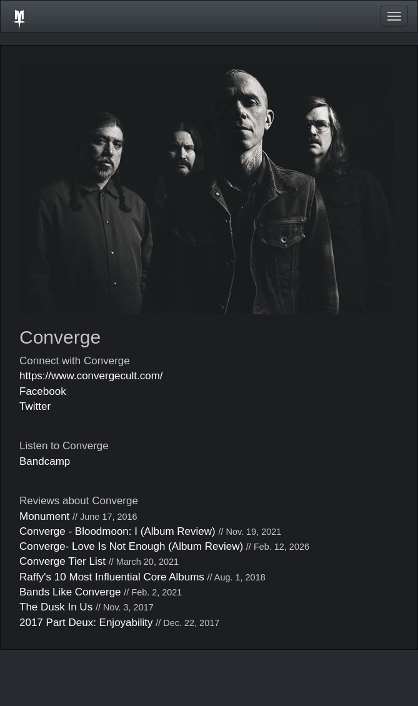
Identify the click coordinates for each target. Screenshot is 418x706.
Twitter (35, 406)
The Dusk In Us (55, 607)
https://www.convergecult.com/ (91, 376)
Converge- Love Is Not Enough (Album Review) (131, 546)
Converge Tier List (62, 561)
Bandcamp (44, 461)
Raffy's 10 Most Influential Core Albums (111, 577)
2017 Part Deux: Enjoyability (86, 623)
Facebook (42, 391)
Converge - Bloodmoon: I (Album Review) (117, 531)
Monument (44, 516)
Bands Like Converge (70, 592)
